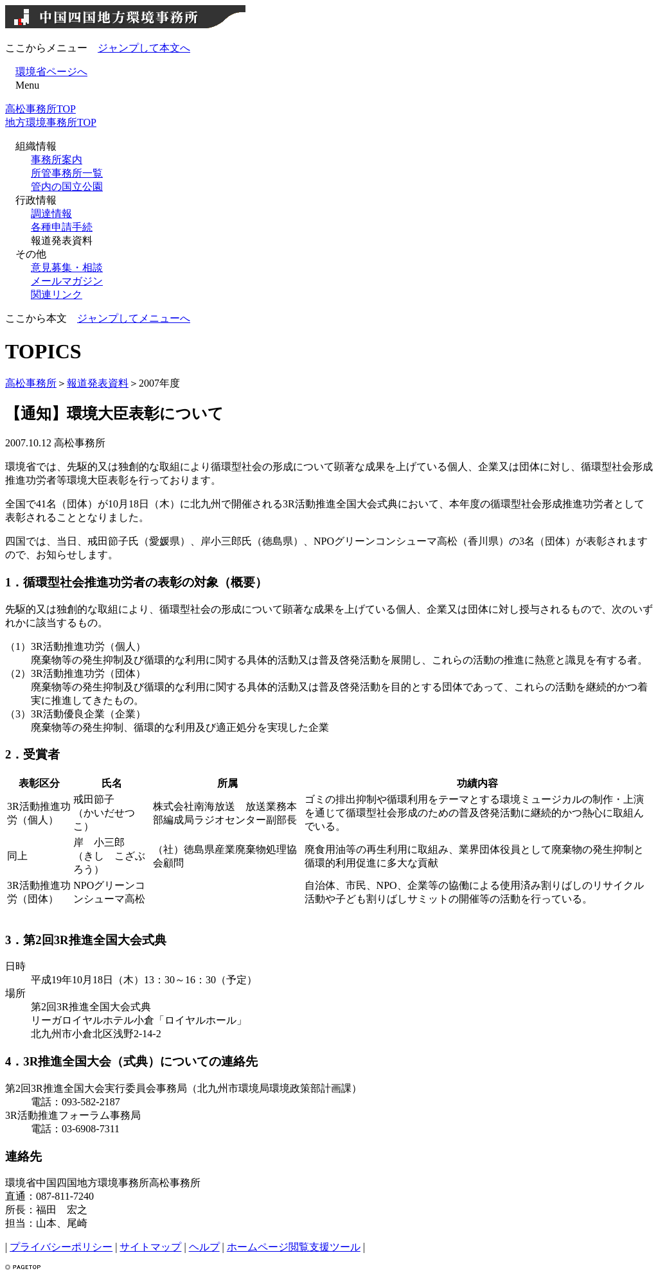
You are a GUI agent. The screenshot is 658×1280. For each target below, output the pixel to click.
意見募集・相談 (67, 267)
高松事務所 (31, 383)
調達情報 (51, 213)
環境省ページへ (51, 71)
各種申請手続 (62, 227)
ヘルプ (204, 1246)
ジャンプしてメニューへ (133, 318)
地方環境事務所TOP (50, 122)
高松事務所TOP (40, 108)
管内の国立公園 (67, 186)
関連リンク (56, 294)
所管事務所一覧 (67, 173)
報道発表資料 (98, 383)
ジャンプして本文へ (144, 47)
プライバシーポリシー (61, 1246)
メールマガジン (67, 281)
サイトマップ (150, 1246)
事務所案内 (56, 159)
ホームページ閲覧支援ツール (293, 1246)
